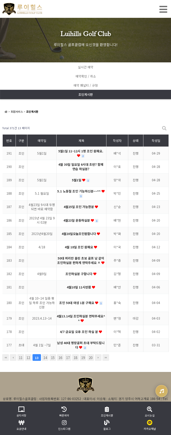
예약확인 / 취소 (85, 76)
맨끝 (105, 357)
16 (60, 357)
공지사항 (21, 411)
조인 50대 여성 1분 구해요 (77, 302)
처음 (5, 357)
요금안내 (21, 425)
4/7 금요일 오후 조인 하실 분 (79, 331)
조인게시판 (85, 94)
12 (28, 357)
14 (45, 357)
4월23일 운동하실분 (77, 220)
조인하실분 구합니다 (79, 274)
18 (75, 357)
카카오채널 (150, 425)
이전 (13, 357)
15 (53, 357)
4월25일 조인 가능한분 (79, 206)
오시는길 (150, 411)
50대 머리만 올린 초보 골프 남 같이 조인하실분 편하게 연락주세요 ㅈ (80, 260)
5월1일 (77, 180)
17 (68, 357)
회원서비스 (17, 111)
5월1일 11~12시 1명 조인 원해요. (80, 151)
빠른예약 (64, 411)
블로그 (107, 425)
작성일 (156, 140)
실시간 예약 (85, 67)
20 (90, 357)
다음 (98, 357)
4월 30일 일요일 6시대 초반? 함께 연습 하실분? (80, 166)
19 (83, 357)
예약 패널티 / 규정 (85, 85)
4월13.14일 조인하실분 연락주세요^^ (81, 318)
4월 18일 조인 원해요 (79, 247)
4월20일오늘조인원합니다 (79, 233)
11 (20, 357)
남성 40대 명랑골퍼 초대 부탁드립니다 (81, 345)
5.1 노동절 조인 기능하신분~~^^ (79, 191)
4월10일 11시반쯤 (79, 287)
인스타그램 (64, 425)
